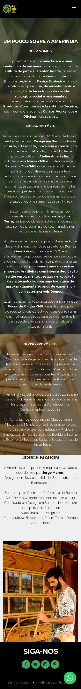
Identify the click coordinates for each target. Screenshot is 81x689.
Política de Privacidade (55, 682)
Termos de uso (18, 682)
